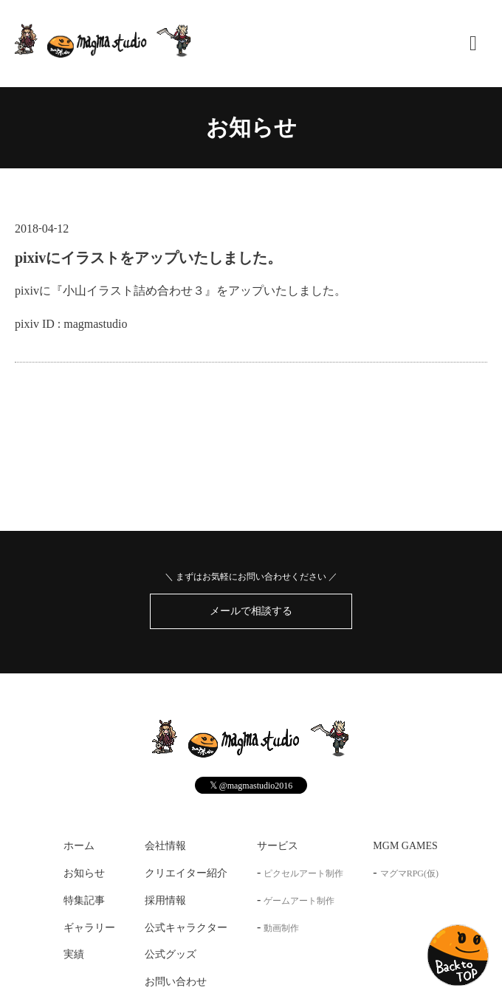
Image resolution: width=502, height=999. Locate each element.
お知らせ (251, 127)
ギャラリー (89, 927)
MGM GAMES (405, 845)
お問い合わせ (176, 981)
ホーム (78, 845)
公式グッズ (170, 954)
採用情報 (165, 900)
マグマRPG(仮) (409, 873)
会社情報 (165, 845)
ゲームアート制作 (299, 901)
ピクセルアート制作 (303, 873)
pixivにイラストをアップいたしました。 (148, 258)
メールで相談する (251, 611)
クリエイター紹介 (186, 873)
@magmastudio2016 (251, 785)
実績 (73, 954)
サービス (277, 845)
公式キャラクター (186, 927)
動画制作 (281, 928)
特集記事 (84, 900)
